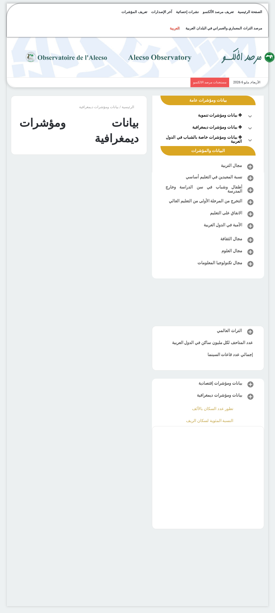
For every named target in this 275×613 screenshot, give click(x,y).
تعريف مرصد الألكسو (218, 12)
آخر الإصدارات (161, 12)
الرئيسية (130, 107)
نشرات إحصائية (187, 12)
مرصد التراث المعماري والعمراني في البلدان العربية (224, 28)
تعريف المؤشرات (134, 12)
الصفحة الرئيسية (250, 12)
